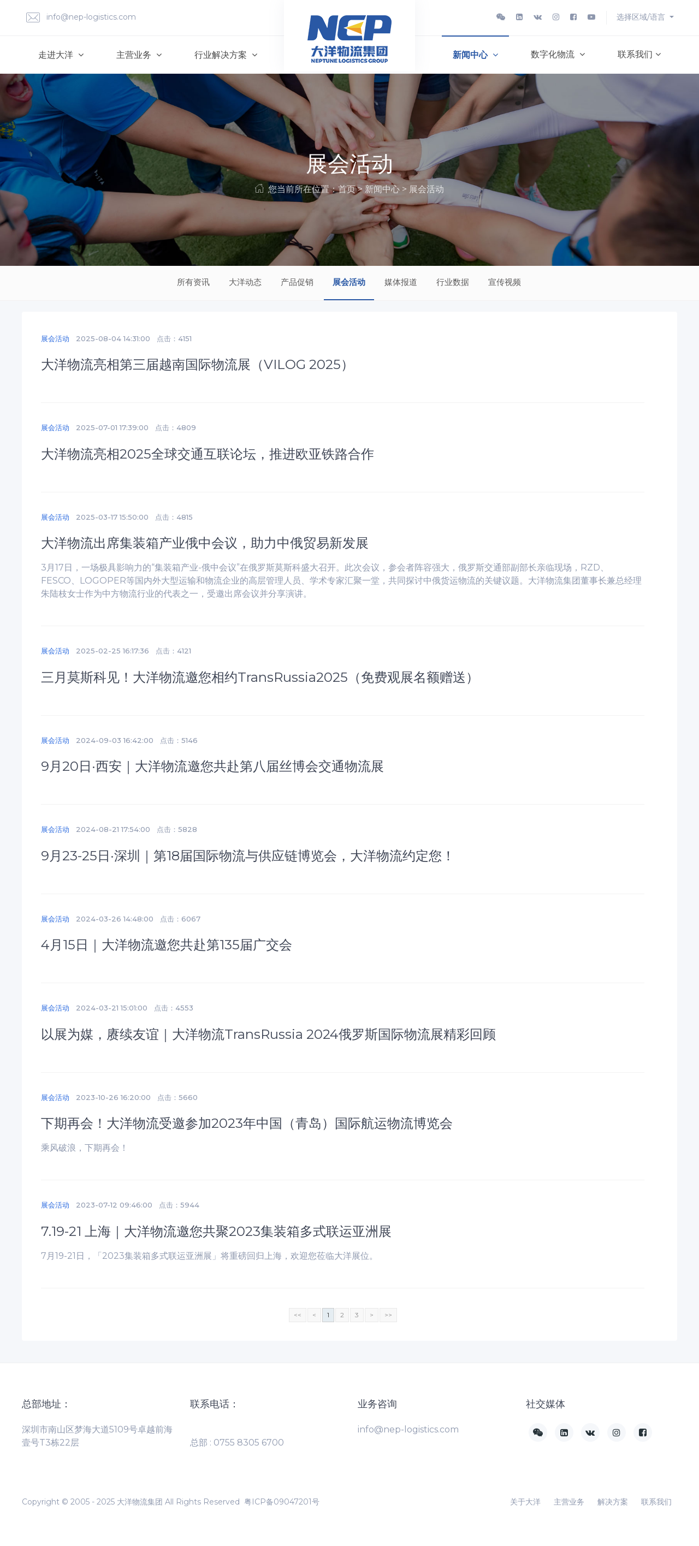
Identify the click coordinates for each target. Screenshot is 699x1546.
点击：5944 (179, 1204)
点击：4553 (173, 1007)
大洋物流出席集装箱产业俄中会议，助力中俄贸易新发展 (205, 543)
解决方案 (612, 1502)
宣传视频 (504, 282)
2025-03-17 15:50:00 (112, 517)
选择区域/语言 (642, 17)
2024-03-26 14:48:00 (114, 918)
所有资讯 (193, 282)
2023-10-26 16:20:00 (113, 1097)
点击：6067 (180, 918)
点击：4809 (175, 427)
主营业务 (139, 55)
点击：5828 (177, 829)
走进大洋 (61, 55)
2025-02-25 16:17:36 (112, 650)
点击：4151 (174, 338)
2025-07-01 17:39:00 (112, 427)
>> (388, 1315)
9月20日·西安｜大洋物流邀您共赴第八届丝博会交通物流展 (212, 766)
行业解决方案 (225, 55)
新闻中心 (475, 55)
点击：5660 (177, 1097)
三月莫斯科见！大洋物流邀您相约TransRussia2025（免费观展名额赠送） (260, 677)
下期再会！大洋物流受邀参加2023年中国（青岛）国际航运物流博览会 (247, 1123)
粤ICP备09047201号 (281, 1502)
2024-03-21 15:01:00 (111, 1007)
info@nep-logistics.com (81, 18)
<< (297, 1315)
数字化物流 (558, 54)
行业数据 (452, 282)
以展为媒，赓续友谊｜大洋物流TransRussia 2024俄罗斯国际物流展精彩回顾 (268, 1034)
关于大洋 (525, 1502)
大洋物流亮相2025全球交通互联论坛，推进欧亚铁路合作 (207, 454)
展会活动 (349, 282)
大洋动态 (245, 282)
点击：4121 (173, 650)
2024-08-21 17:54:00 (113, 829)
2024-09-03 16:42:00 (114, 740)
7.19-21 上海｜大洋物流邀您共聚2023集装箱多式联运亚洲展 (216, 1231)
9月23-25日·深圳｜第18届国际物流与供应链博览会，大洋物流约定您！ (248, 856)
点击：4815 (174, 517)
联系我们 (639, 54)
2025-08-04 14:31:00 (113, 338)
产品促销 (297, 282)
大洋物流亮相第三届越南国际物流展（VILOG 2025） (197, 364)
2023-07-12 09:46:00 (114, 1204)
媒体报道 (400, 282)
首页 (347, 189)
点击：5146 (179, 740)
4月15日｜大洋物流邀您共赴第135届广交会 (166, 945)
